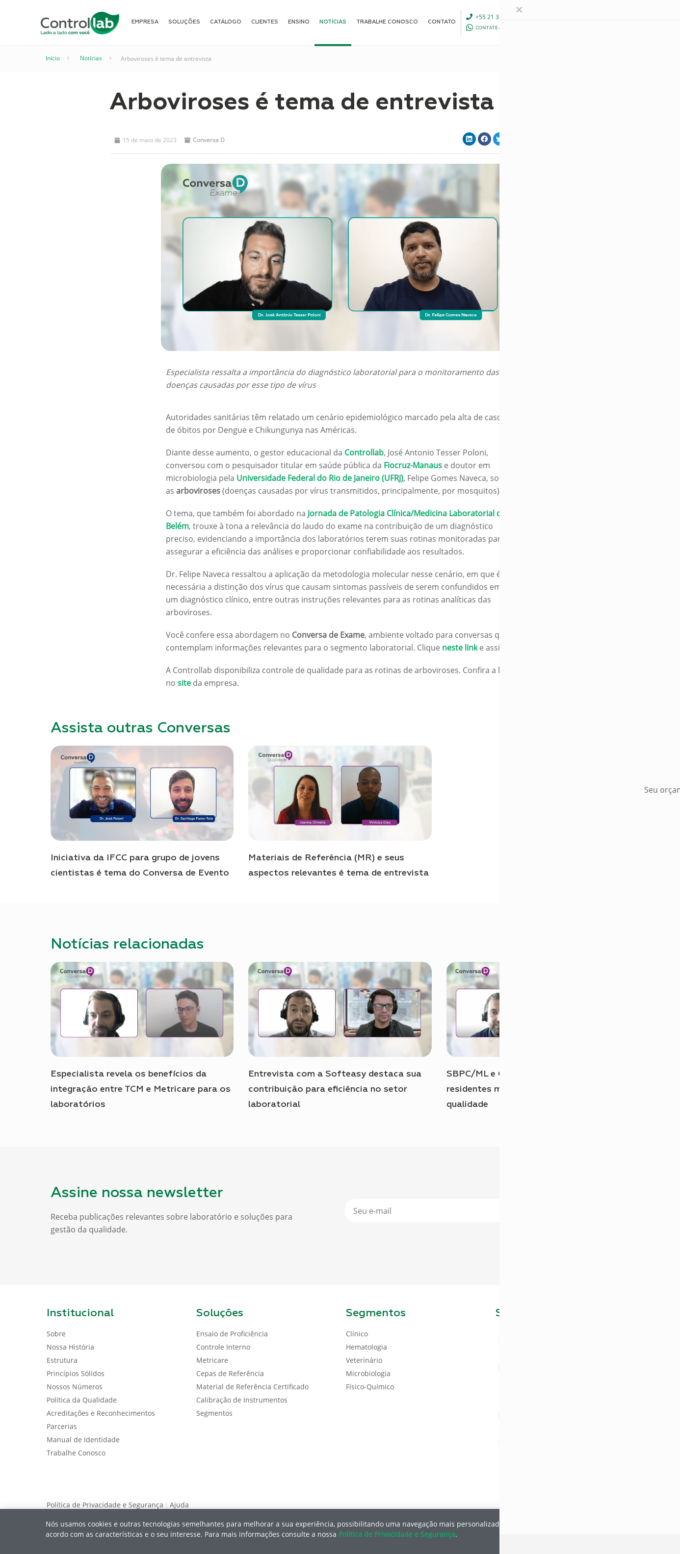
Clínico (357, 1333)
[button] (469, 139)
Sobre (56, 1333)
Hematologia (366, 1347)
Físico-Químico (370, 1386)
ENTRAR (611, 21)
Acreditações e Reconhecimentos (101, 1413)
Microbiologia (368, 1373)
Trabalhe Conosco (76, 1452)
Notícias (91, 58)
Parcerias (62, 1426)
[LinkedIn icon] (586, 1504)
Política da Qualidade (82, 1399)
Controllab (364, 452)
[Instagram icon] (617, 1504)
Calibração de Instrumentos (242, 1399)
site (184, 682)
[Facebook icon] (570, 1504)
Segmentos (214, 1413)
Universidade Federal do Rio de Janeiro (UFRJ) (319, 478)
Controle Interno (223, 1347)
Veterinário (364, 1360)
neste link (458, 647)
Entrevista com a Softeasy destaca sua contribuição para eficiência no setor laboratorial (334, 1089)
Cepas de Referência (230, 1373)
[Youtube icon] (602, 1504)
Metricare (212, 1360)
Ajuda (179, 1504)
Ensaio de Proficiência (232, 1333)
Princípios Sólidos (76, 1373)
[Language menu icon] (567, 22)
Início (53, 58)
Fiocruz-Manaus (413, 465)
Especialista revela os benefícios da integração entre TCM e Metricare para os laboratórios (141, 1089)
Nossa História (70, 1347)
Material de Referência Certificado (252, 1386)
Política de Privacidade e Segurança (105, 1504)
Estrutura (62, 1360)
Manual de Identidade (83, 1439)
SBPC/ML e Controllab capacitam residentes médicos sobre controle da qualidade (528, 1089)
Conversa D (209, 140)
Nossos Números (75, 1386)
